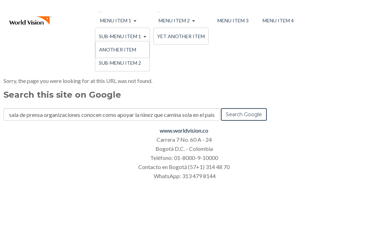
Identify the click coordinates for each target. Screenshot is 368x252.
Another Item (117, 49)
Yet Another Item (181, 36)
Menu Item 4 (278, 20)
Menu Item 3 (233, 20)
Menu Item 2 (174, 20)
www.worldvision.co (184, 130)
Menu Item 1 (115, 20)
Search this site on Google (62, 95)
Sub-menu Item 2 (120, 63)
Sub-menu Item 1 (120, 36)
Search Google (244, 114)
